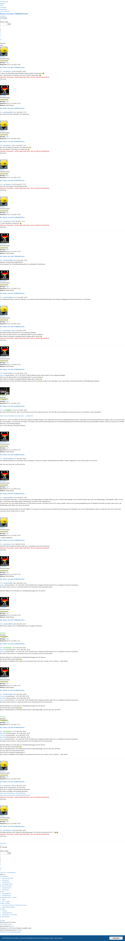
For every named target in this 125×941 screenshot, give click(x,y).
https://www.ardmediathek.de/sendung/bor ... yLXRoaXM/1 (16, 416)
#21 (1, 71)
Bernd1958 (3, 95)
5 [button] (0, 35)
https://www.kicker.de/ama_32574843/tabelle (12, 793)
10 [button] (0, 39)
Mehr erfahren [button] (59, 938)
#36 (1, 647)
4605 (7, 401)
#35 (1, 624)
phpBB (9, 928)
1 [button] (0, 28)
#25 (1, 221)
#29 (1, 373)
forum (12, 926)
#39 (1, 785)
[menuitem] (2, 3)
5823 (7, 101)
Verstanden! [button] (116, 938)
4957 (7, 62)
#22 (1, 112)
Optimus (2, 57)
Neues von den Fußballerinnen (14, 14)
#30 (1, 410)
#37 (1, 694)
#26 (1, 260)
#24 (1, 184)
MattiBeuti (3, 395)
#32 (1, 497)
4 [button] (0, 34)
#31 (1, 458)
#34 (1, 583)
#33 (1, 544)
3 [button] (0, 32)
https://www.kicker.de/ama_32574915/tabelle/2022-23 (15, 795)
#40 (1, 830)
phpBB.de (19, 930)
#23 (1, 145)
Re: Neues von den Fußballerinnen (12, 67)
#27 (1, 297)
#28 (1, 330)
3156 (7, 639)
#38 (1, 731)
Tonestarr (2, 633)
